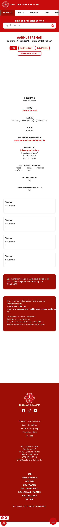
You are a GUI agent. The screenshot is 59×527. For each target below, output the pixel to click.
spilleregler (53, 309)
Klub (29, 108)
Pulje (29, 128)
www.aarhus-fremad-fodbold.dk (29, 141)
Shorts (29, 168)
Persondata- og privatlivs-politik (29, 506)
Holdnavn (29, 98)
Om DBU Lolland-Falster (29, 421)
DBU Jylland (29, 485)
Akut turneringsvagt (30, 429)
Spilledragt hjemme (30, 166)
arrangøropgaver (21, 309)
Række (29, 118)
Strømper (40, 168)
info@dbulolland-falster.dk (29, 460)
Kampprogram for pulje (29, 53)
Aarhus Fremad (29, 111)
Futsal (29, 500)
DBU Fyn (29, 481)
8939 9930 (12, 284)
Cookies (29, 436)
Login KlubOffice (29, 425)
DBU (29, 474)
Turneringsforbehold (29, 188)
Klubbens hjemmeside (29, 138)
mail (31, 282)
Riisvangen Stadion (29, 150)
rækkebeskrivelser (38, 309)
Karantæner (42, 48)
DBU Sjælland (29, 496)
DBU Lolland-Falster (29, 492)
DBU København (29, 489)
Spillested (29, 148)
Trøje (18, 168)
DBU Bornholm (29, 478)
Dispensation (29, 178)
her (20, 304)
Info (13, 48)
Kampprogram (26, 48)
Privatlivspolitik (29, 432)
